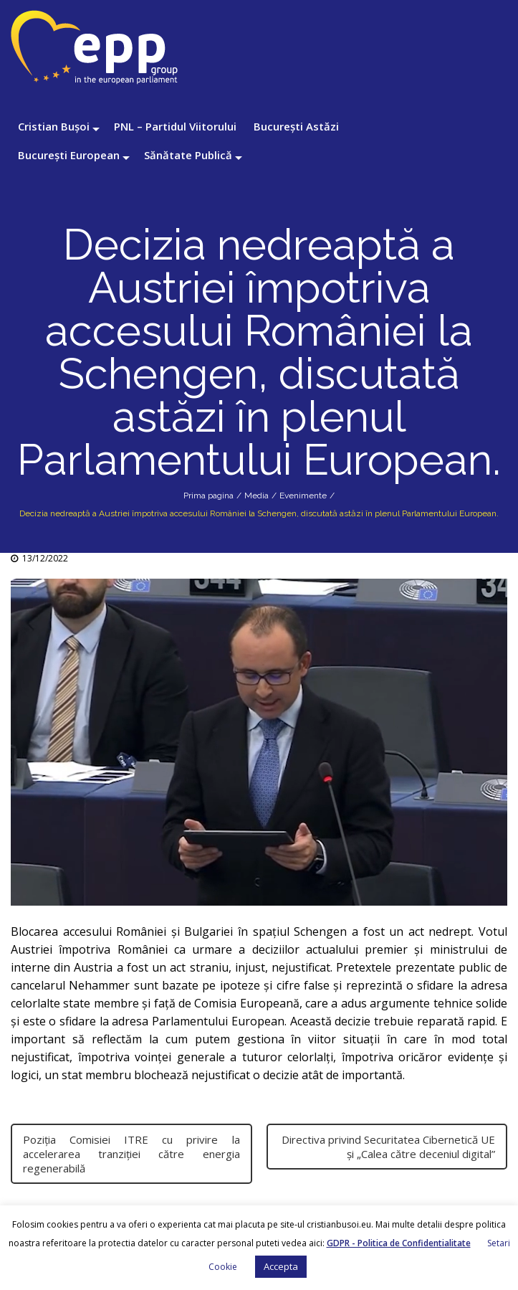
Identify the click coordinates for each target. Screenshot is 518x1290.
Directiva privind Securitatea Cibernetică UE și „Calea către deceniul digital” (388, 1146)
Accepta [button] (281, 1266)
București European (69, 155)
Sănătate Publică (188, 155)
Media (256, 495)
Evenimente (303, 495)
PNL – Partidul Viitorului (175, 126)
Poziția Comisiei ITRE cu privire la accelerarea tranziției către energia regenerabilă (131, 1153)
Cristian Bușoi (54, 126)
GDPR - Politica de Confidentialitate (399, 1243)
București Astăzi (296, 126)
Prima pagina (208, 495)
